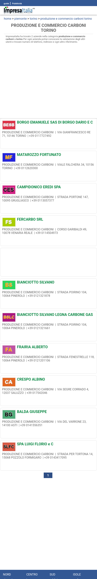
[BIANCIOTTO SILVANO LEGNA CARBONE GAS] (48, 315)
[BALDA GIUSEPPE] (48, 412)
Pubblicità (17, 3)
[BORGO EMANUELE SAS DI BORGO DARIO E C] (48, 123)
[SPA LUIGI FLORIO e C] (48, 445)
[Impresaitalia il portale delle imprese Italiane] (19, 10)
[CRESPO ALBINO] (48, 380)
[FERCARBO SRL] (48, 220)
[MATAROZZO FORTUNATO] (48, 155)
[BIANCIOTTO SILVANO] (48, 283)
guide (6, 3)
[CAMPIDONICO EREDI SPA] (48, 188)
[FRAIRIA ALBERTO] (48, 348)
